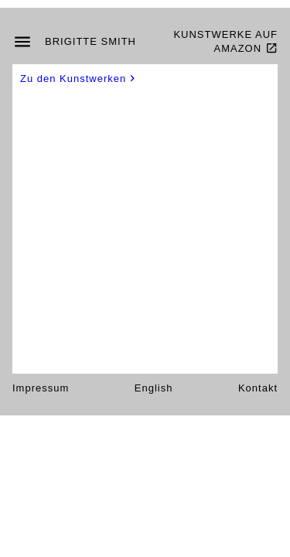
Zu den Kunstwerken (79, 78)
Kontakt (258, 388)
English (154, 388)
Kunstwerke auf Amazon (225, 41)
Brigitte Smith (90, 41)
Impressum (40, 388)
